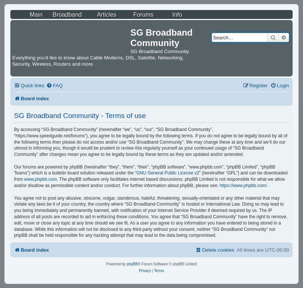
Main (36, 15)
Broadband (67, 15)
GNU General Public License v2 (167, 173)
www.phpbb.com (40, 179)
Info (177, 15)
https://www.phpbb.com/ (243, 185)
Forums (143, 15)
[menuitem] (54, 85)
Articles (106, 15)
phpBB (132, 264)
